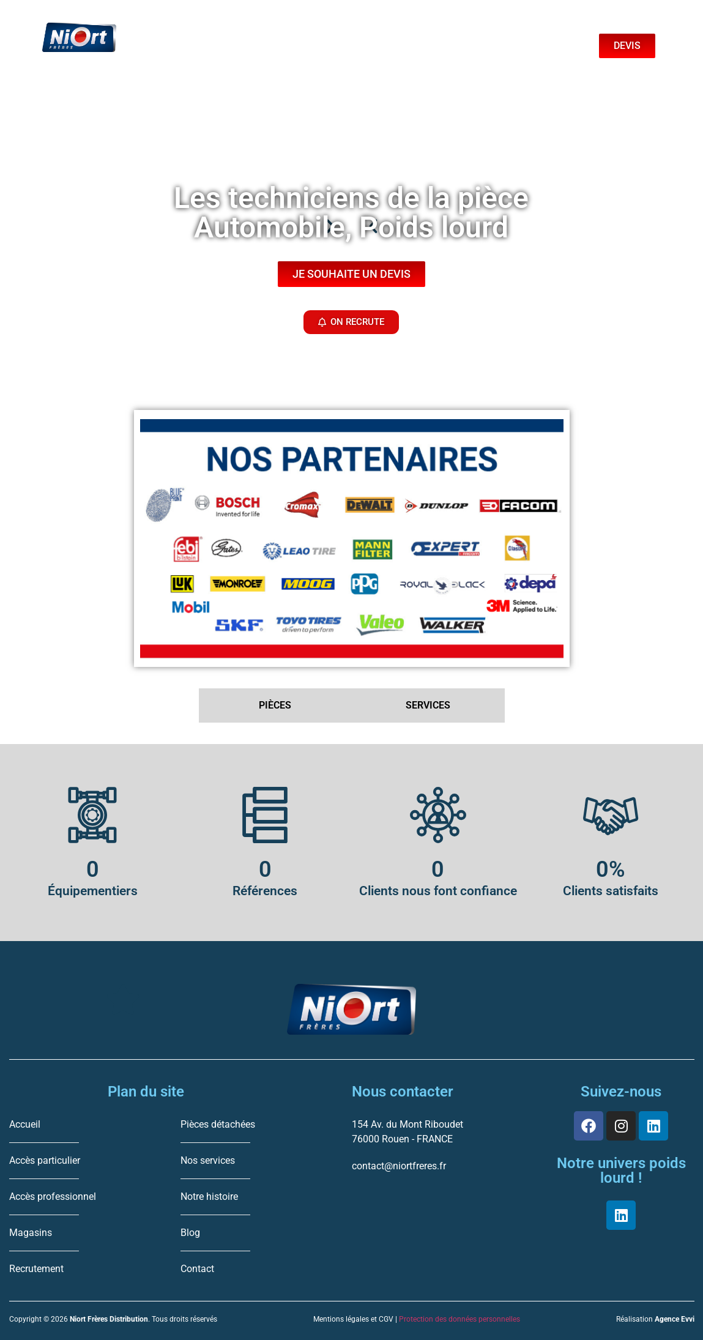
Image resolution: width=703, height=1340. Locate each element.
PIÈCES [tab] (275, 705)
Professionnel (222, 60)
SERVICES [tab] (428, 705)
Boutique (427, 35)
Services (314, 35)
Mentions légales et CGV (353, 1319)
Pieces (206, 36)
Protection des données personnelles (459, 1319)
